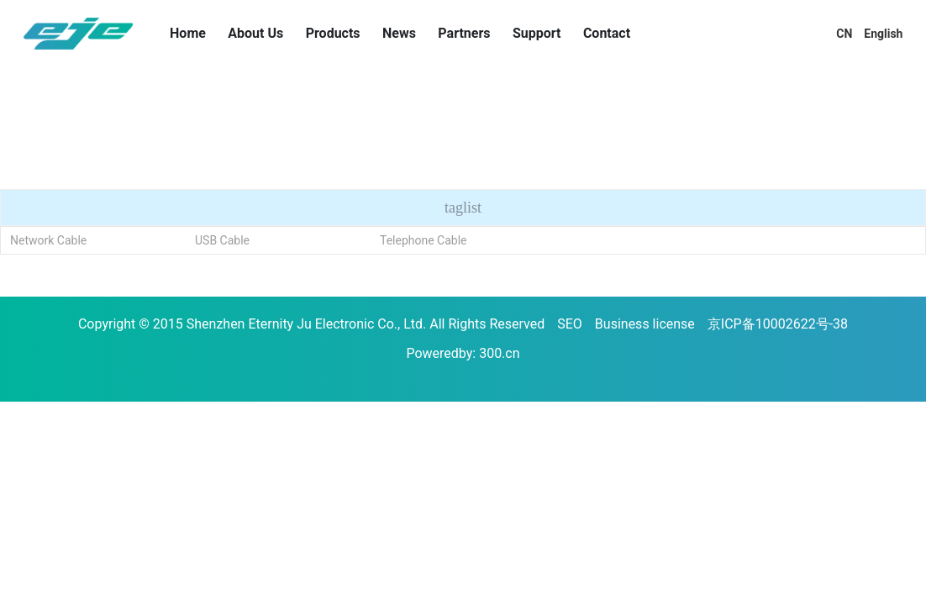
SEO (569, 324)
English (883, 33)
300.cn (499, 353)
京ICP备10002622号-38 (778, 324)
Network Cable (48, 240)
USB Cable (222, 240)
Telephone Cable (423, 240)
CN (844, 33)
